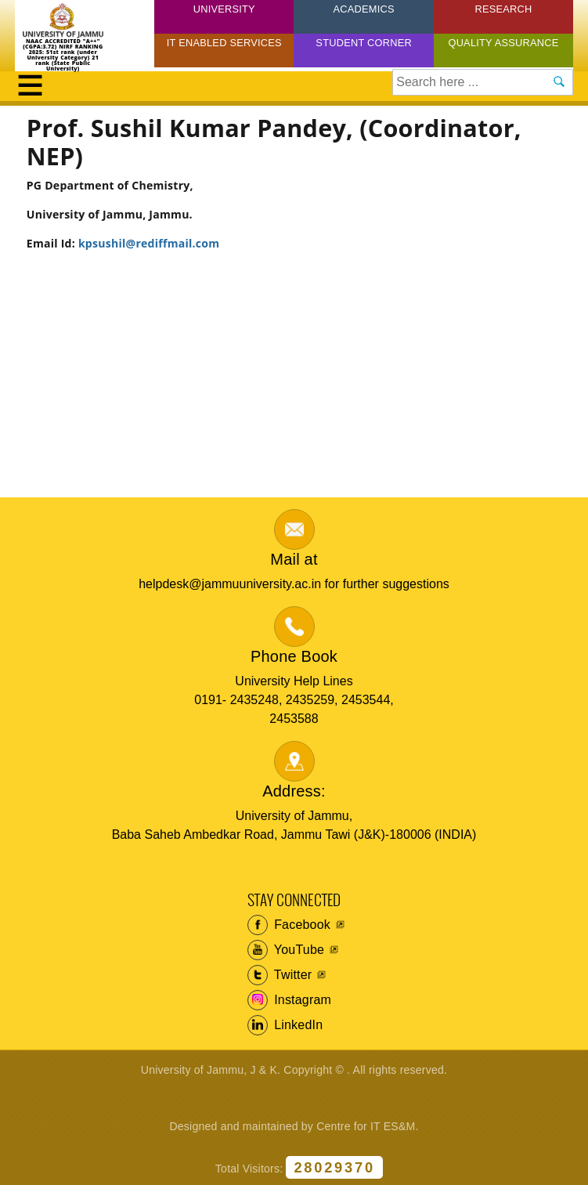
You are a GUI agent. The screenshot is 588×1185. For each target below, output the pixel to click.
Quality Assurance (503, 43)
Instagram (289, 1000)
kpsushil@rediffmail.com (148, 243)
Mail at (293, 559)
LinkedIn (285, 1025)
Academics (364, 9)
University (224, 9)
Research (503, 9)
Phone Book (294, 656)
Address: (294, 791)
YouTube (286, 950)
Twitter (279, 975)
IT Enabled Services (224, 43)
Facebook (289, 925)
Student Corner (364, 43)
